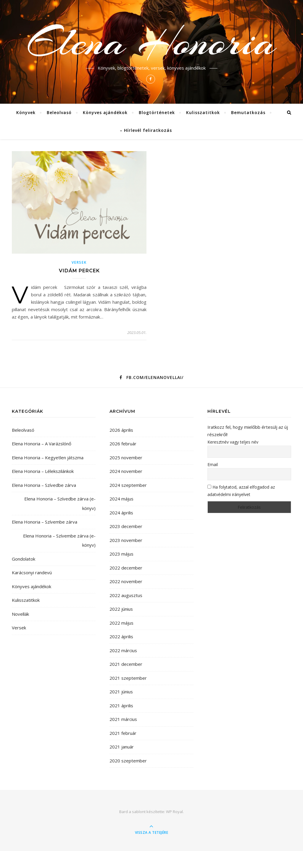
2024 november (125, 471)
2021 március (123, 719)
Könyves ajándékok (105, 112)
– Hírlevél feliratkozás (146, 130)
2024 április (121, 513)
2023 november (125, 540)
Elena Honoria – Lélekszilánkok (43, 471)
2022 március (123, 650)
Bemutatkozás (248, 112)
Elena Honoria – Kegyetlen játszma (47, 457)
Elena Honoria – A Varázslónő (41, 444)
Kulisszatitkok (203, 112)
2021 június (121, 692)
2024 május (121, 499)
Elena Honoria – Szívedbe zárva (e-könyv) (60, 503)
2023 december (125, 526)
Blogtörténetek (157, 112)
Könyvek (26, 112)
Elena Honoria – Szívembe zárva (44, 522)
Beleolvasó (59, 112)
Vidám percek (79, 270)
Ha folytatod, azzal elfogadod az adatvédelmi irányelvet (241, 490)
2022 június (121, 609)
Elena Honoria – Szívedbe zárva (44, 485)
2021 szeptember (128, 678)
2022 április (121, 636)
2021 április (121, 705)
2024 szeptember (128, 485)
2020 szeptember (128, 761)
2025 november (125, 457)
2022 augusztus (125, 595)
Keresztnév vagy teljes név (232, 442)
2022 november (125, 581)
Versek (79, 262)
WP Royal (174, 811)
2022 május (121, 623)
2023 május (121, 554)
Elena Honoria (151, 42)
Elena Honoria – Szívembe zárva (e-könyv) (59, 540)
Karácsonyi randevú (32, 572)
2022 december (125, 568)
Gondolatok (23, 559)
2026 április (121, 430)
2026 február (122, 444)
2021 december (125, 664)
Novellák (20, 614)
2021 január (121, 747)
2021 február (122, 733)
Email (212, 464)
